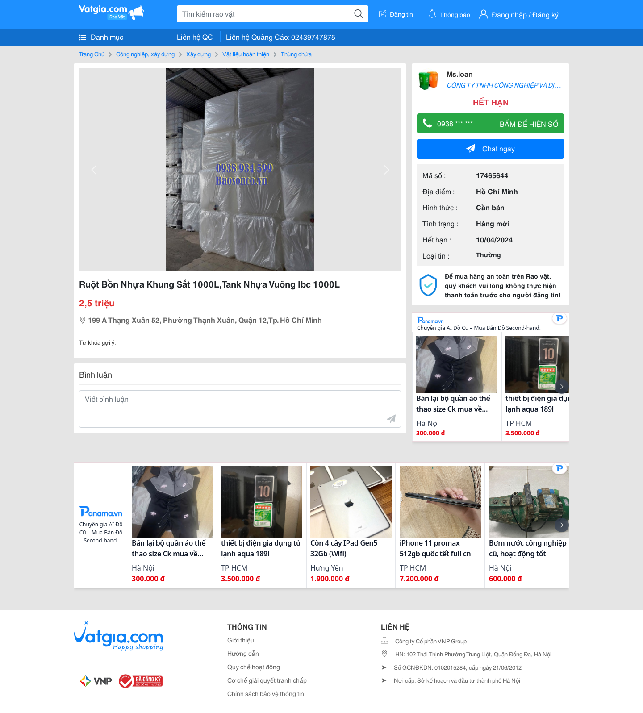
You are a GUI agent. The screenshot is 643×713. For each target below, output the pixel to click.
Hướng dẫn (243, 653)
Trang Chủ (91, 54)
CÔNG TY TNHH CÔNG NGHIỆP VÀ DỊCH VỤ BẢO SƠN (524, 84)
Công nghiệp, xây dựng (145, 54)
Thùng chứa (296, 54)
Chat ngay (490, 148)
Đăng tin (396, 13)
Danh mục (101, 36)
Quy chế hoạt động (253, 666)
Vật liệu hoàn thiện (245, 54)
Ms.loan (460, 73)
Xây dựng (198, 54)
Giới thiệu (240, 639)
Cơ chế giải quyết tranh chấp (267, 679)
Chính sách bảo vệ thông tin (265, 693)
